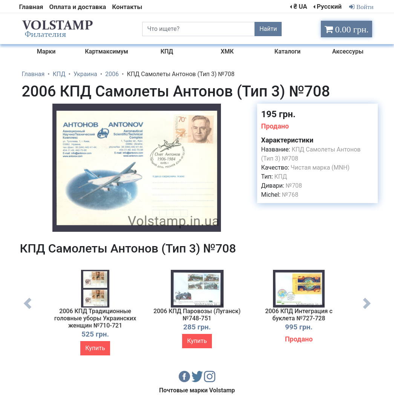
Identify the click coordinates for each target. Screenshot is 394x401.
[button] (245, 110)
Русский (329, 6)
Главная (31, 7)
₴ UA (300, 6)
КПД (280, 176)
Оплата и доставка (77, 7)
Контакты (127, 7)
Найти (268, 28)
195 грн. (278, 114)
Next (367, 309)
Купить (95, 348)
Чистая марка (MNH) (320, 167)
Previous (27, 309)
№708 (294, 185)
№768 (290, 194)
